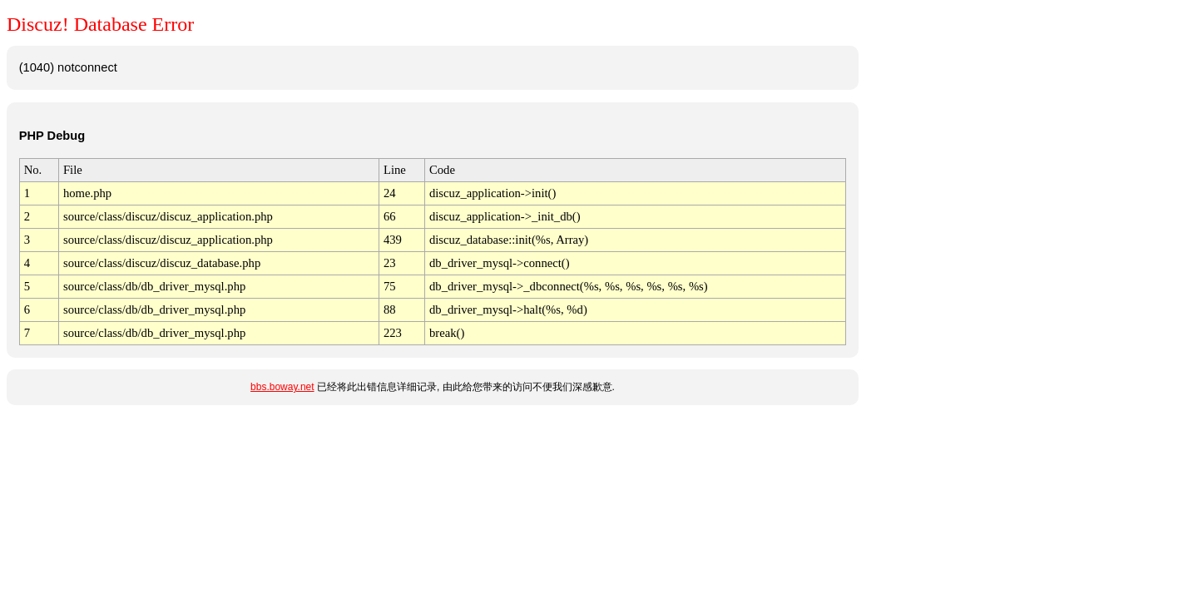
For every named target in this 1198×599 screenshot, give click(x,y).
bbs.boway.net (282, 387)
